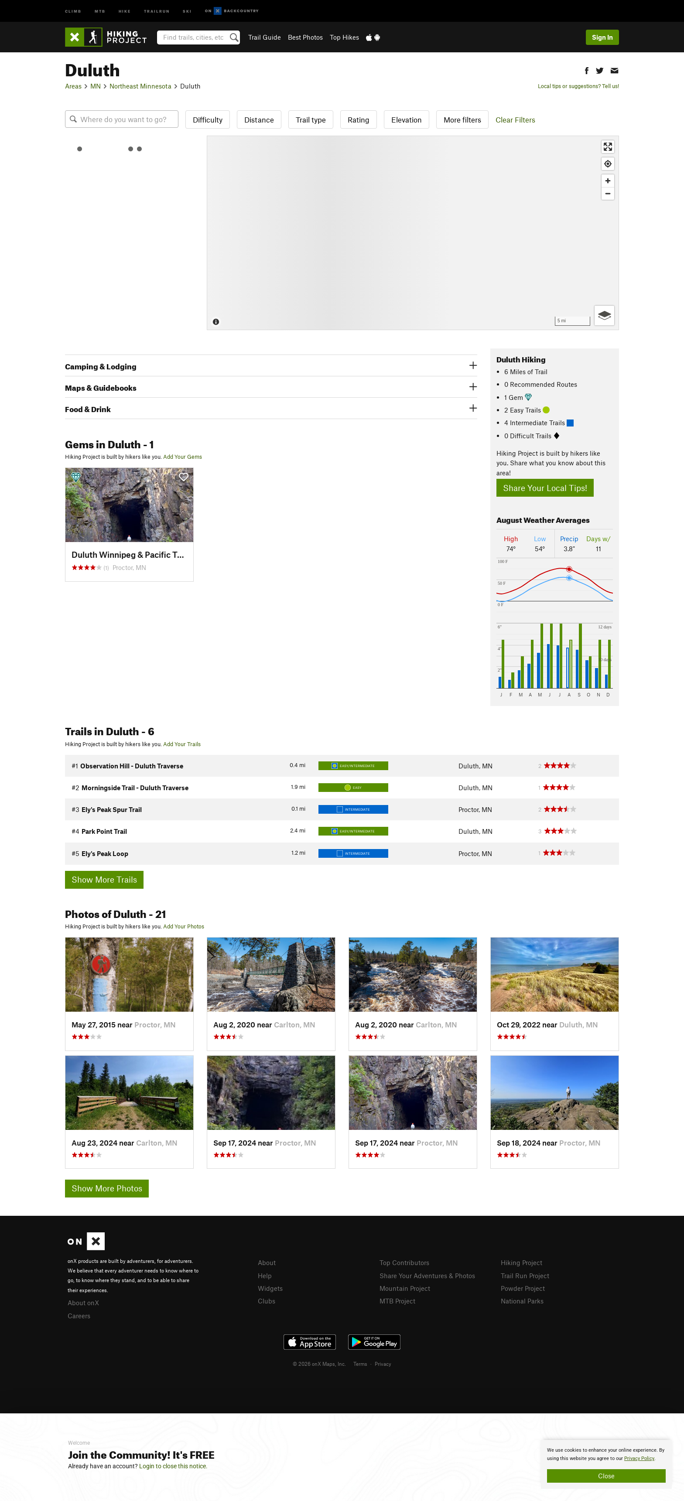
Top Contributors (404, 1262)
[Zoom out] (608, 193)
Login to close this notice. (173, 1466)
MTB (100, 11)
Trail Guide (264, 37)
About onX (83, 1303)
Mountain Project (405, 1288)
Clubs (266, 1301)
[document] (606, 1464)
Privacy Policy (639, 1458)
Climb (73, 11)
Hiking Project (521, 1262)
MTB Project (397, 1301)
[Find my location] (608, 163)
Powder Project (523, 1288)
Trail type (311, 119)
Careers (79, 1316)
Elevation (406, 119)
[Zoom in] (608, 180)
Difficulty (207, 119)
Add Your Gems (182, 456)
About (267, 1262)
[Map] (413, 233)
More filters (462, 119)
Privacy (383, 1364)
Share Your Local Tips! (545, 488)
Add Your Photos (183, 926)
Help (265, 1275)
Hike (125, 11)
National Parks (522, 1301)
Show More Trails (104, 879)
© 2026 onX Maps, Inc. (319, 1364)
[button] (587, 70)
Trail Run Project (525, 1275)
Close (606, 1476)
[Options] (604, 315)
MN (95, 86)
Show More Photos (107, 1188)
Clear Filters (515, 119)
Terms (360, 1364)
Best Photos (305, 37)
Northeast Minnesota (140, 86)
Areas (73, 86)
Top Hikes (344, 37)
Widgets (270, 1288)
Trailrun (157, 11)
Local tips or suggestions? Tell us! (578, 85)
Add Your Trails (182, 743)
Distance (259, 119)
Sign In (602, 37)
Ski (187, 11)
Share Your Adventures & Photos (427, 1275)
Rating (358, 119)
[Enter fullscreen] (608, 146)
